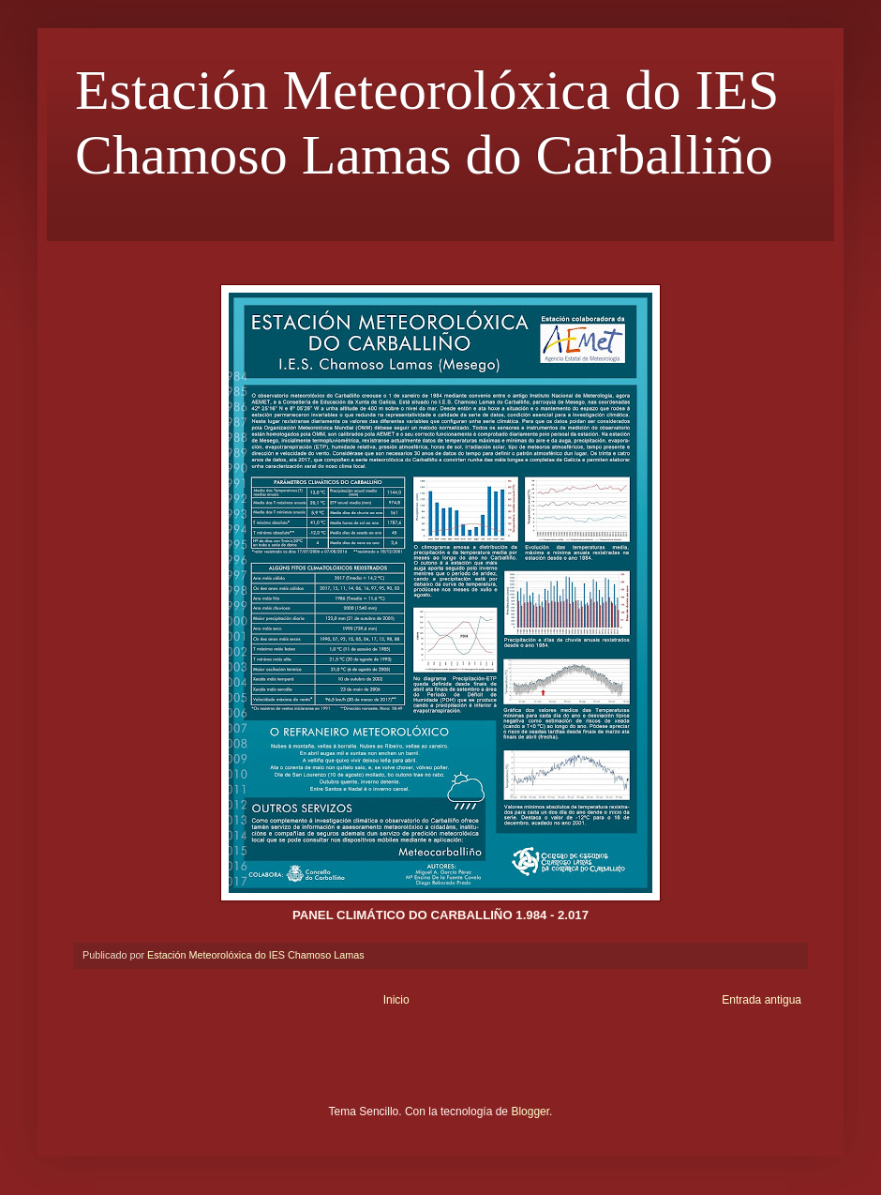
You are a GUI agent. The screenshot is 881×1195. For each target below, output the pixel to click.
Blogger (530, 1111)
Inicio (396, 999)
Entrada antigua (761, 999)
